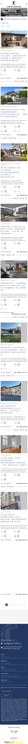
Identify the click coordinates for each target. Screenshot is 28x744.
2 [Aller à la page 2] (9, 604)
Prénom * (4, 660)
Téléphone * (5, 673)
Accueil (3, 11)
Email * (3, 667)
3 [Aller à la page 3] (12, 604)
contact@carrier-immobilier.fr (12, 643)
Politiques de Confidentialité (20, 719)
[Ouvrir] (1, 4)
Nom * (3, 654)
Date (8, 26)
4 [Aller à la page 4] (15, 604)
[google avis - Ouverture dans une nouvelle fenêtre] (14, 731)
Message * (4, 680)
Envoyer (6, 695)
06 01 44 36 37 (7, 640)
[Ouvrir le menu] (26, 4)
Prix (3, 26)
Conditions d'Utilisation (5, 720)
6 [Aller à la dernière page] (21, 604)
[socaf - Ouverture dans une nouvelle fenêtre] (20, 742)
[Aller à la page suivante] (24, 605)
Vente (8, 11)
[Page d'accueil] (14, 4)
